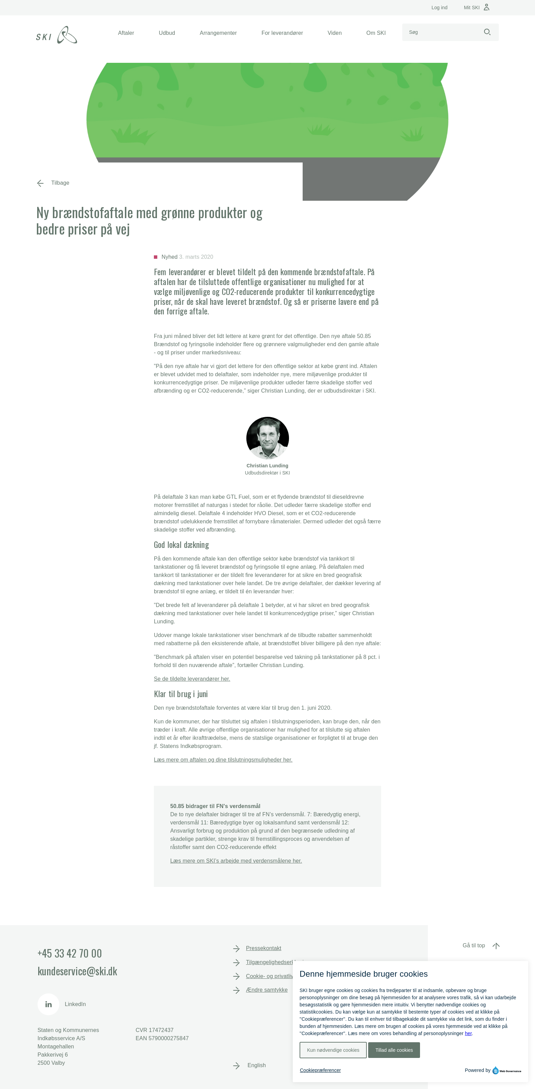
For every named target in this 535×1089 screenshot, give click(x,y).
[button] (126, 33)
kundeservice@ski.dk (77, 970)
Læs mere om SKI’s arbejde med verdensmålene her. (236, 861)
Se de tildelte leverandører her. (192, 679)
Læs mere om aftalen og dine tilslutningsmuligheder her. (223, 760)
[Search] (439, 32)
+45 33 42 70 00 (70, 953)
